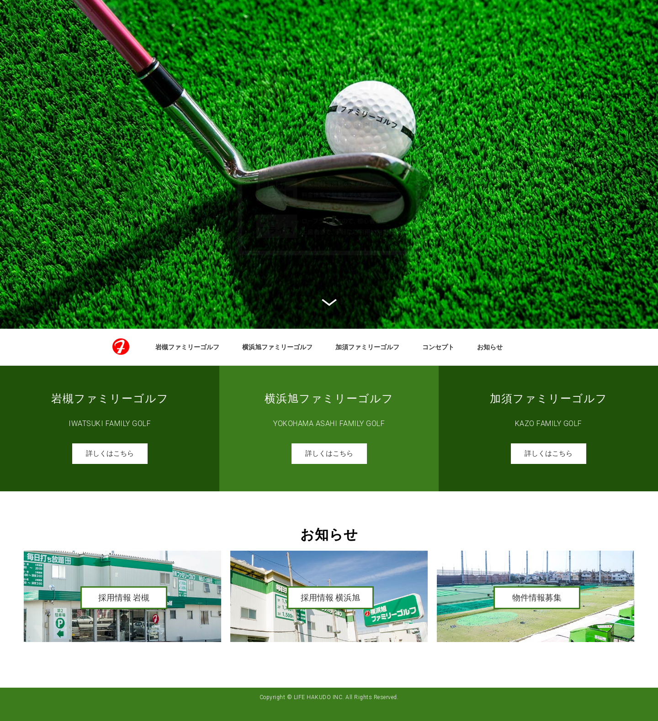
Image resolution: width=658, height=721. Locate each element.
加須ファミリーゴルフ (367, 347)
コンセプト (438, 347)
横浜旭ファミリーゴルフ (277, 347)
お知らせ (490, 347)
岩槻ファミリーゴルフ (187, 347)
